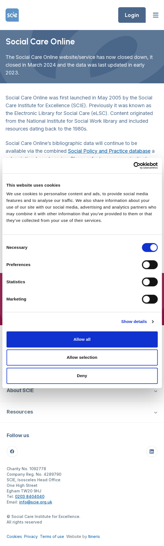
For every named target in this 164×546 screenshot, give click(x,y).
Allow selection (82, 357)
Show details (134, 321)
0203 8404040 (29, 496)
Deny (82, 375)
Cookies (14, 536)
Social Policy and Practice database (109, 151)
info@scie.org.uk (35, 502)
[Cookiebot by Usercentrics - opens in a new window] (133, 165)
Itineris (94, 536)
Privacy (31, 536)
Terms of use (52, 536)
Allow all (82, 339)
